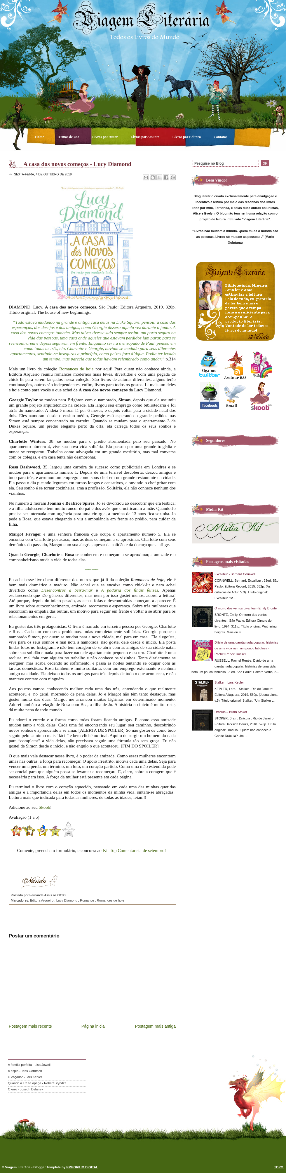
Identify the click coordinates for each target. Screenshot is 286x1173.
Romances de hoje (76, 368)
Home (40, 137)
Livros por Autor (105, 137)
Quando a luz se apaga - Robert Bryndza (37, 1083)
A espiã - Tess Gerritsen (25, 1071)
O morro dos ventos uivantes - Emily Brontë (245, 608)
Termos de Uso (68, 137)
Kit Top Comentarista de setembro (134, 850)
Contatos (220, 137)
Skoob (44, 807)
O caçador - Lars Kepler (25, 1077)
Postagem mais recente (30, 1026)
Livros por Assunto (146, 137)
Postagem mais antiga (155, 1026)
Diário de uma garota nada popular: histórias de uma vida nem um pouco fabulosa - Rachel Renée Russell (246, 648)
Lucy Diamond (67, 900)
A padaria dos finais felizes (129, 590)
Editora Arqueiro (42, 900)
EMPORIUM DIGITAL (82, 1167)
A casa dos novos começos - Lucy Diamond (77, 164)
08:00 (61, 895)
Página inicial (93, 1026)
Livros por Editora (187, 137)
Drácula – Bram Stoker (230, 712)
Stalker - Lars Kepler (229, 682)
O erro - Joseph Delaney (25, 1089)
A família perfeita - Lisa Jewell (29, 1064)
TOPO (279, 1167)
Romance (87, 900)
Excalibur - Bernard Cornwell (234, 574)
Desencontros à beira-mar (67, 590)
